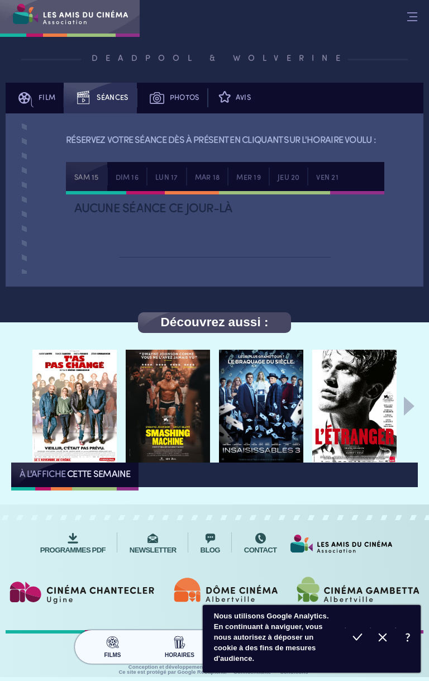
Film (34, 98)
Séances (100, 98)
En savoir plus (408, 638)
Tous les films (168, 474)
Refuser (382, 638)
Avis (233, 98)
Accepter (357, 638)
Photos (172, 98)
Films (112, 642)
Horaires (179, 642)
